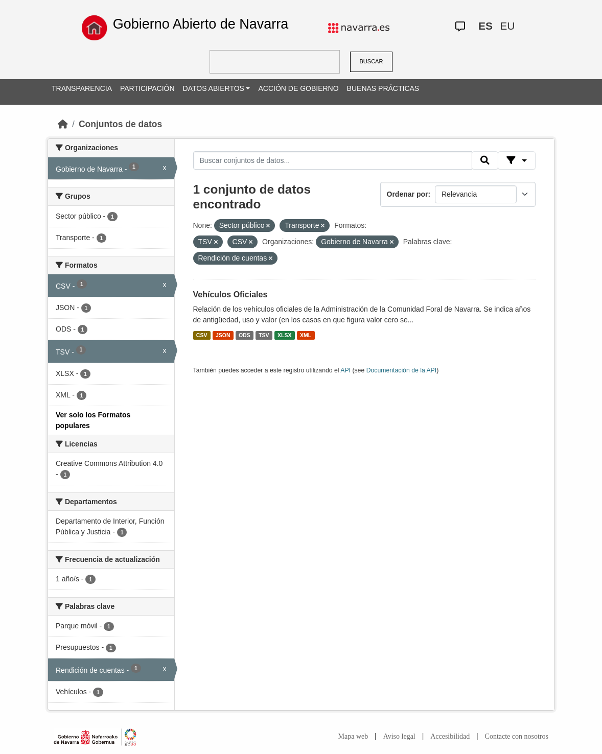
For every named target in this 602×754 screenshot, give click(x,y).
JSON (223, 335)
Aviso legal (399, 736)
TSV (264, 335)
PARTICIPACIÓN (147, 88)
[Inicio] (63, 124)
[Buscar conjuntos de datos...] (332, 160)
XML (305, 335)
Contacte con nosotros (516, 736)
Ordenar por (407, 194)
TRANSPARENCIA (82, 88)
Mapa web (353, 736)
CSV (201, 335)
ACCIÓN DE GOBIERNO (298, 88)
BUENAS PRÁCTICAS (383, 88)
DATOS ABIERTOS (213, 88)
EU (507, 26)
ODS (244, 335)
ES (485, 26)
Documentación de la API (401, 370)
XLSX (284, 335)
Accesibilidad (450, 736)
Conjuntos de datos (120, 124)
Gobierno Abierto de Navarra (201, 24)
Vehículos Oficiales (230, 294)
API (345, 370)
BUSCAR (371, 61)
